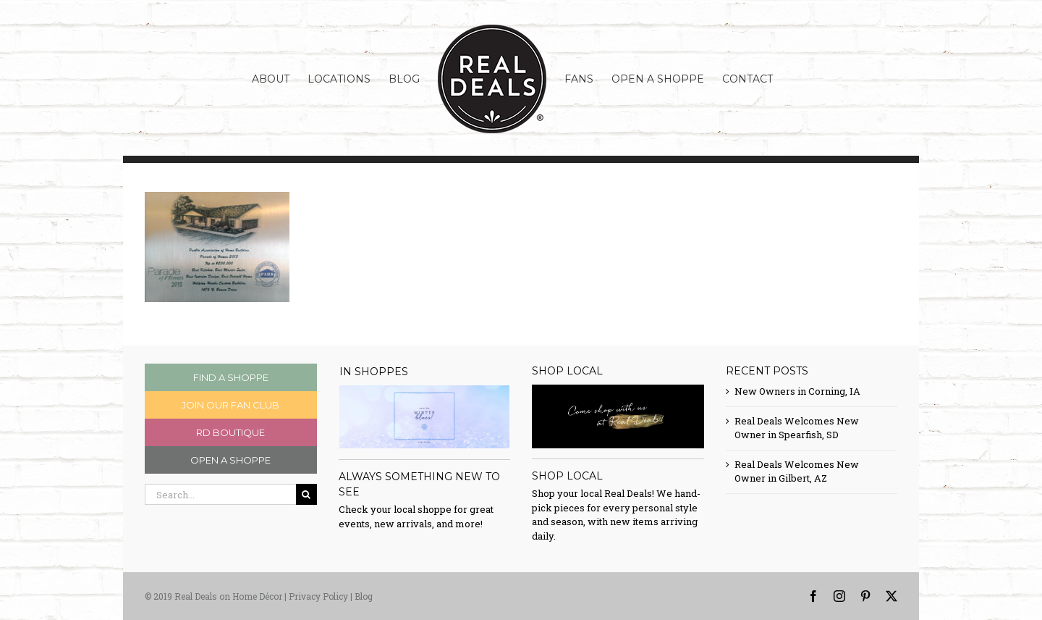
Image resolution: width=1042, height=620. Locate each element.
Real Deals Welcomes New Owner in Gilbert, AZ (796, 471)
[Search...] (220, 494)
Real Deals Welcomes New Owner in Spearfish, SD (796, 428)
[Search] (306, 494)
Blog (364, 596)
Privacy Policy (318, 596)
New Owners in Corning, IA (797, 391)
